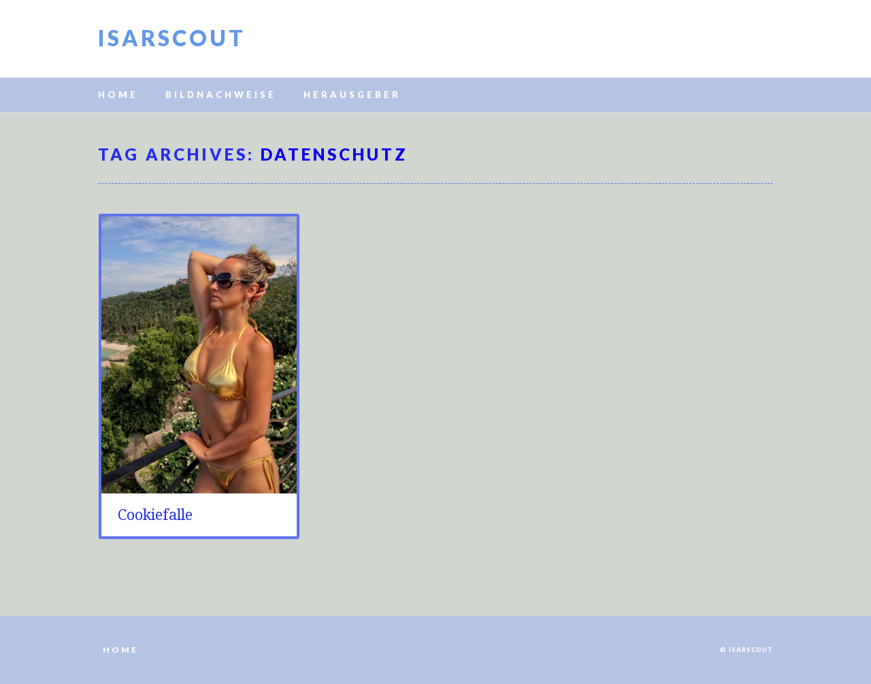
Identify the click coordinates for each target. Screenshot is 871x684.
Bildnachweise (220, 94)
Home (118, 94)
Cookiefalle (155, 514)
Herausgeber (352, 94)
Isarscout (172, 38)
